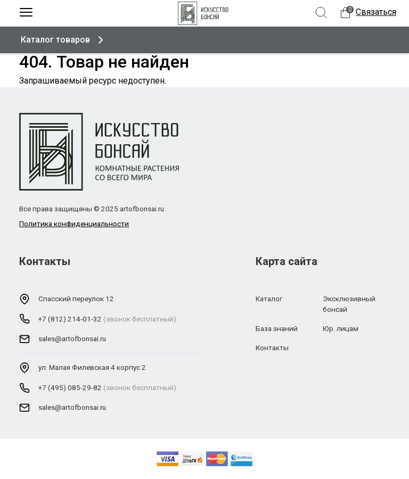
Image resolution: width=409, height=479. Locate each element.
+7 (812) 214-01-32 (70, 319)
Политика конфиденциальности (74, 223)
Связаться (376, 12)
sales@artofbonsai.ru (72, 338)
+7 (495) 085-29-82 (70, 387)
